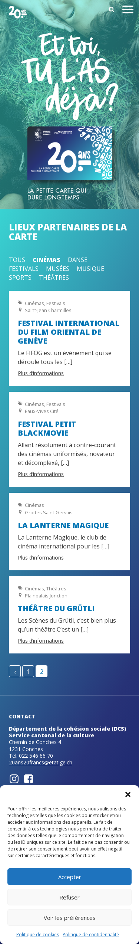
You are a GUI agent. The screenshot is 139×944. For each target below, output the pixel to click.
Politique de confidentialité (91, 934)
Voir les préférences (70, 917)
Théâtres (54, 277)
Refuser (69, 897)
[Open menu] (128, 10)
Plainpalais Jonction (46, 595)
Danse (77, 260)
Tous (17, 260)
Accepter (69, 877)
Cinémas (46, 260)
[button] (128, 794)
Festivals (24, 269)
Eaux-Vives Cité (42, 411)
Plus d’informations (41, 373)
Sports (20, 277)
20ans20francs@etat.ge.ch (40, 762)
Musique (90, 269)
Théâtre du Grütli (56, 608)
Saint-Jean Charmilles (48, 310)
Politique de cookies (37, 934)
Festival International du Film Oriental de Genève (68, 332)
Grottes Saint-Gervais (49, 512)
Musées (57, 269)
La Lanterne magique (63, 525)
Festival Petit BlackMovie (47, 428)
